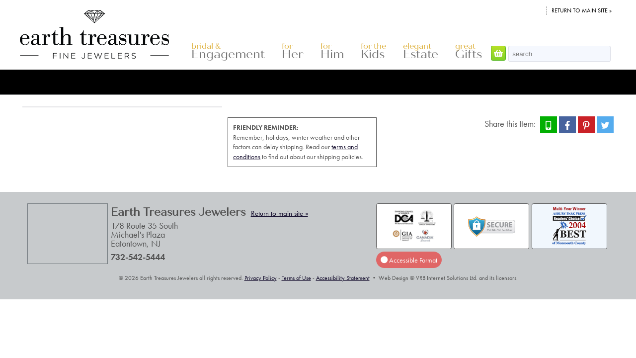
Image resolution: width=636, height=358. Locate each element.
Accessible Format (409, 259)
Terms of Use (296, 278)
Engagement (228, 51)
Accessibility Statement (343, 278)
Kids (373, 51)
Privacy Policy (260, 278)
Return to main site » (582, 10)
